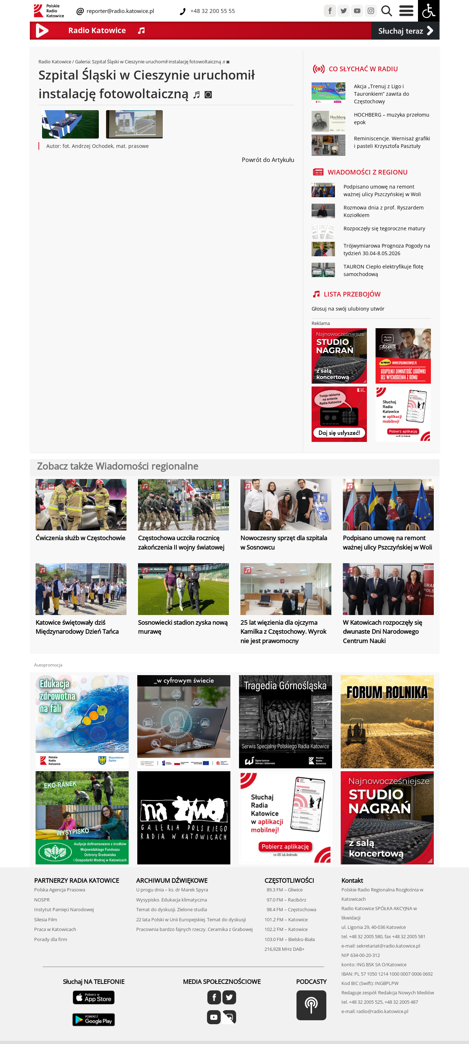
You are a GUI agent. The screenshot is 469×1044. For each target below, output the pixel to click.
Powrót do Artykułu (268, 160)
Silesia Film (45, 919)
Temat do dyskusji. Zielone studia (171, 909)
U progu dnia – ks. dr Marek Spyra (172, 889)
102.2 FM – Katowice (286, 929)
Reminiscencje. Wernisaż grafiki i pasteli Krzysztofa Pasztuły (392, 142)
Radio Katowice (54, 61)
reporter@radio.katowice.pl (119, 10)
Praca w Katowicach (55, 929)
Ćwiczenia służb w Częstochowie (80, 538)
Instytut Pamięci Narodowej (64, 909)
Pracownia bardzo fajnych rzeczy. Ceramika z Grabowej (194, 929)
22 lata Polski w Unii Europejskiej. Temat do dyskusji (191, 919)
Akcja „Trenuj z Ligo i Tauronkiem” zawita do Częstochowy (381, 94)
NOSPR (42, 899)
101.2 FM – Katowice (286, 919)
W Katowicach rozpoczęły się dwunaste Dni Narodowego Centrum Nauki (382, 631)
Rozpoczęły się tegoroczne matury (384, 228)
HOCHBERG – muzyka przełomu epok (391, 118)
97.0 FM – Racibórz (285, 899)
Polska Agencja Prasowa (59, 889)
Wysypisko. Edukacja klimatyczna (171, 899)
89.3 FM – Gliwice (284, 889)
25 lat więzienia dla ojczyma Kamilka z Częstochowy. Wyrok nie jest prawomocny (283, 631)
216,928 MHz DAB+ (284, 949)
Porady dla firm (50, 939)
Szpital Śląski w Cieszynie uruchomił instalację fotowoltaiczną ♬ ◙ (161, 61)
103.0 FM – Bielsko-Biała (290, 939)
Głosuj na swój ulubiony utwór (348, 308)
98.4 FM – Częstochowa (290, 909)
